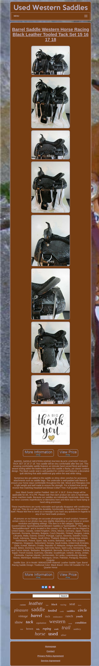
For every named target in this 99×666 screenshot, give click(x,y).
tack (29, 621)
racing (63, 604)
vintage (23, 616)
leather (36, 603)
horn (79, 605)
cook (62, 611)
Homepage (50, 646)
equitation (41, 623)
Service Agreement (50, 660)
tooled (52, 610)
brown (29, 628)
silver (63, 635)
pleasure (21, 610)
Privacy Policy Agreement (50, 656)
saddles (71, 611)
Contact (51, 651)
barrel (36, 615)
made (70, 623)
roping (47, 628)
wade (56, 629)
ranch (69, 616)
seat (72, 604)
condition (80, 622)
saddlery (77, 629)
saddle (38, 609)
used (53, 633)
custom (23, 605)
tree (21, 629)
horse (40, 633)
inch (47, 616)
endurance (57, 616)
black (54, 604)
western (57, 621)
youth (79, 616)
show (19, 622)
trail (66, 627)
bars (47, 605)
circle (82, 610)
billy (38, 629)
